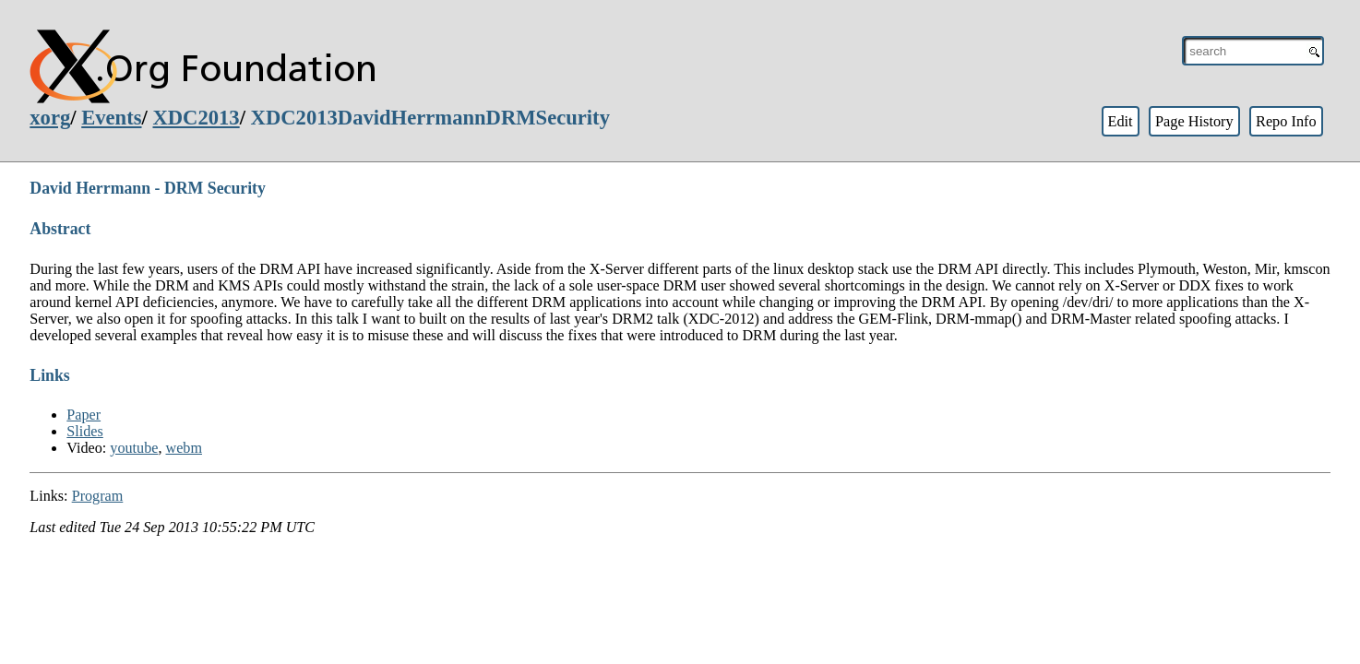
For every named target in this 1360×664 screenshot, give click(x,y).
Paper (83, 414)
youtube (134, 448)
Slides (84, 431)
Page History (1194, 121)
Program (98, 496)
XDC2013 (195, 117)
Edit (1119, 121)
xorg (50, 117)
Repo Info (1286, 121)
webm (184, 448)
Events (111, 117)
